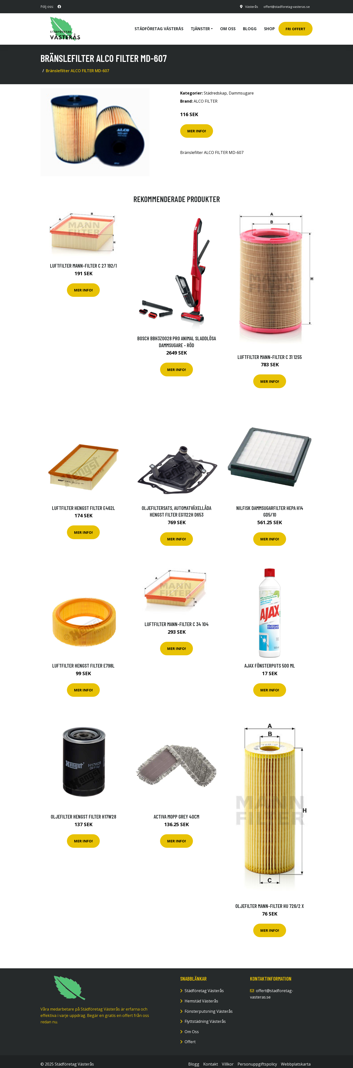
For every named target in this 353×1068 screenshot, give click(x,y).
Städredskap (215, 87)
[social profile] (59, 6)
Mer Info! (196, 125)
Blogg (250, 26)
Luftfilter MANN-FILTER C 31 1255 (270, 351)
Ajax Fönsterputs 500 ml (269, 660)
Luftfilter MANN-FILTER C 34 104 (177, 619)
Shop (269, 26)
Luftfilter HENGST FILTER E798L (83, 660)
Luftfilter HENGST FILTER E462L (83, 502)
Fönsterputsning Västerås (209, 1006)
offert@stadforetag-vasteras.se (284, 6)
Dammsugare (241, 87)
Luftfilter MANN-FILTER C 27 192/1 (83, 260)
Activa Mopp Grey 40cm (176, 811)
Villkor (228, 1058)
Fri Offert (295, 26)
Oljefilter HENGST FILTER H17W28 (83, 811)
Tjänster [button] (200, 26)
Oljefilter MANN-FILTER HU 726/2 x (269, 900)
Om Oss (192, 1026)
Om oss (228, 26)
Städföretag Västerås (159, 26)
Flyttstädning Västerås (205, 1016)
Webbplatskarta (296, 1058)
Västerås (246, 6)
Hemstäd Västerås (201, 995)
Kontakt (210, 1058)
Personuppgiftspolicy (257, 1058)
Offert (190, 1036)
